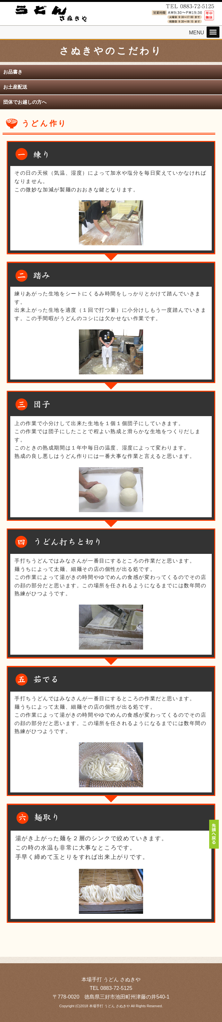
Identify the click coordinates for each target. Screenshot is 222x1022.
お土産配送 (15, 87)
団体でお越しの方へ (25, 102)
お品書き (12, 71)
